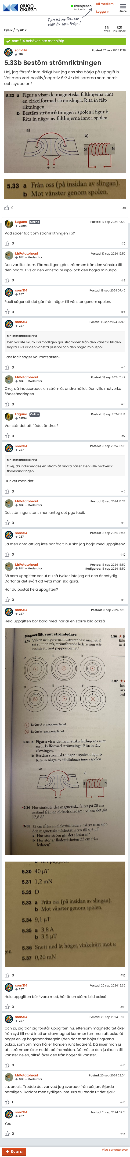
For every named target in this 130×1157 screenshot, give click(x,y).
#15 (122, 1102)
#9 (123, 523)
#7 (123, 436)
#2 (123, 244)
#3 (123, 281)
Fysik (8, 30)
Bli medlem (105, 4)
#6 (123, 404)
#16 (122, 1134)
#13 (122, 1007)
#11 (123, 600)
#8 (123, 491)
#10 (122, 555)
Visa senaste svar (115, 1150)
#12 (122, 976)
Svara (17, 1151)
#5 (123, 367)
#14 (122, 1066)
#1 (124, 208)
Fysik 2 (21, 30)
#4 (123, 312)
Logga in (102, 11)
